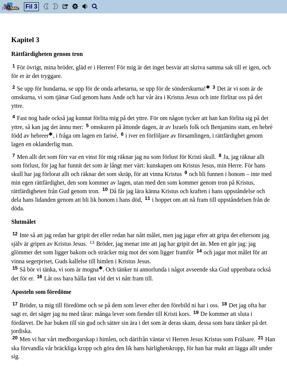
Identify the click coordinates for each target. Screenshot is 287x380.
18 (224, 304)
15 (15, 268)
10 (105, 189)
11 (147, 198)
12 (15, 233)
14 (199, 251)
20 (15, 337)
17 (15, 304)
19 (195, 312)
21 (260, 337)
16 (39, 276)
